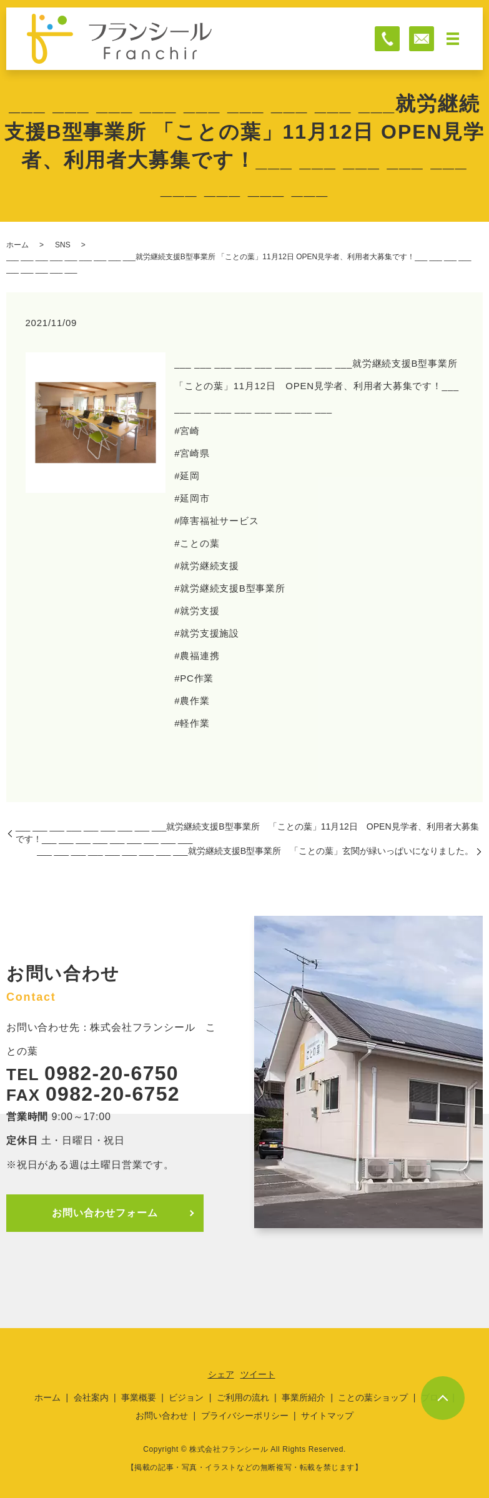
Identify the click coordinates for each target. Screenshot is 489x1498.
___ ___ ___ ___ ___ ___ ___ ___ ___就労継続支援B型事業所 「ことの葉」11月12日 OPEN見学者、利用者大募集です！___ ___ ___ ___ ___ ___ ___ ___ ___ (247, 832)
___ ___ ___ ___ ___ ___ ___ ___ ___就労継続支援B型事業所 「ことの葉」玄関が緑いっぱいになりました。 (255, 851)
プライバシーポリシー (245, 1416)
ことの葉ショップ (373, 1397)
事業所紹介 (303, 1397)
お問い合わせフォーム (105, 1213)
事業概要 (138, 1397)
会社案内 (91, 1397)
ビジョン (186, 1397)
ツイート (257, 1374)
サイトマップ (327, 1416)
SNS (63, 245)
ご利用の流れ (243, 1397)
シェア (221, 1374)
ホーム (17, 245)
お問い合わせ (162, 1416)
